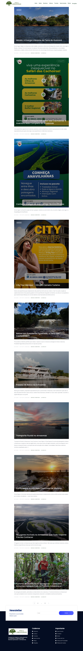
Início (36, 3)
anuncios (19, 60)
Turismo (56, 3)
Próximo (48, 603)
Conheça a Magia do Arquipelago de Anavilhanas (40, 204)
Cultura (51, 3)
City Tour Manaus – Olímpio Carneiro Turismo (38, 285)
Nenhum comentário (35, 133)
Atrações (74, 3)
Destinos (45, 3)
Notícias (19, 354)
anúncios (19, 222)
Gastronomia (63, 3)
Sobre (40, 3)
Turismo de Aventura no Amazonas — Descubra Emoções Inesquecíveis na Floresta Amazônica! (39, 585)
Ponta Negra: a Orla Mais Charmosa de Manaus (39, 488)
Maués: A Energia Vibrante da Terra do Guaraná (39, 40)
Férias (69, 3)
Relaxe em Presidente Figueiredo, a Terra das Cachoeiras (37, 334)
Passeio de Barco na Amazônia (31, 384)
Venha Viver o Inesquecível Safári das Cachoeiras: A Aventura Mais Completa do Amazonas (41, 122)
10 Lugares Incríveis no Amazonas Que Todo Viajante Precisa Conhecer (41, 536)
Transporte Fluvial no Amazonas (31, 435)
